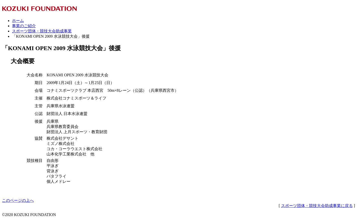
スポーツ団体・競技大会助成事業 (42, 31)
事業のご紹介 (24, 26)
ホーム (18, 20)
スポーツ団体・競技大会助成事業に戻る (317, 206)
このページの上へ (18, 200)
